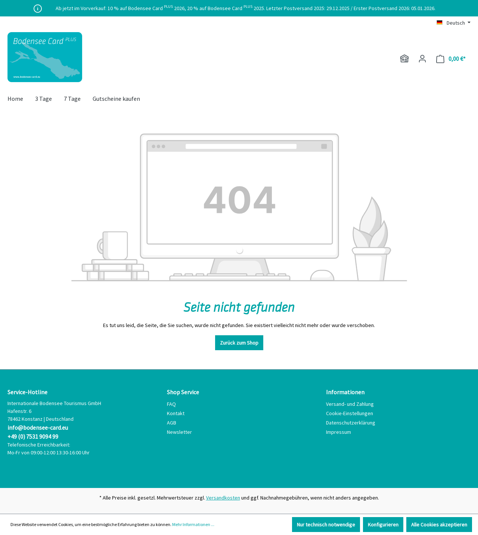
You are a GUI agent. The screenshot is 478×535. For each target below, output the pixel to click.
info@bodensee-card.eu (37, 427)
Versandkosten (223, 497)
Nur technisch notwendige (326, 524)
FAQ (171, 404)
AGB (171, 422)
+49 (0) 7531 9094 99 (32, 436)
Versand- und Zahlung (350, 404)
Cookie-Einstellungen (349, 413)
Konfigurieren (383, 524)
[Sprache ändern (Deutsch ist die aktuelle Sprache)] (454, 22)
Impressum (338, 432)
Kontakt (175, 413)
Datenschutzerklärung (350, 422)
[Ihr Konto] (422, 58)
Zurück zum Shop (239, 342)
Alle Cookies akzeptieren (439, 524)
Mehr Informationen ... (193, 524)
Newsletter (179, 432)
